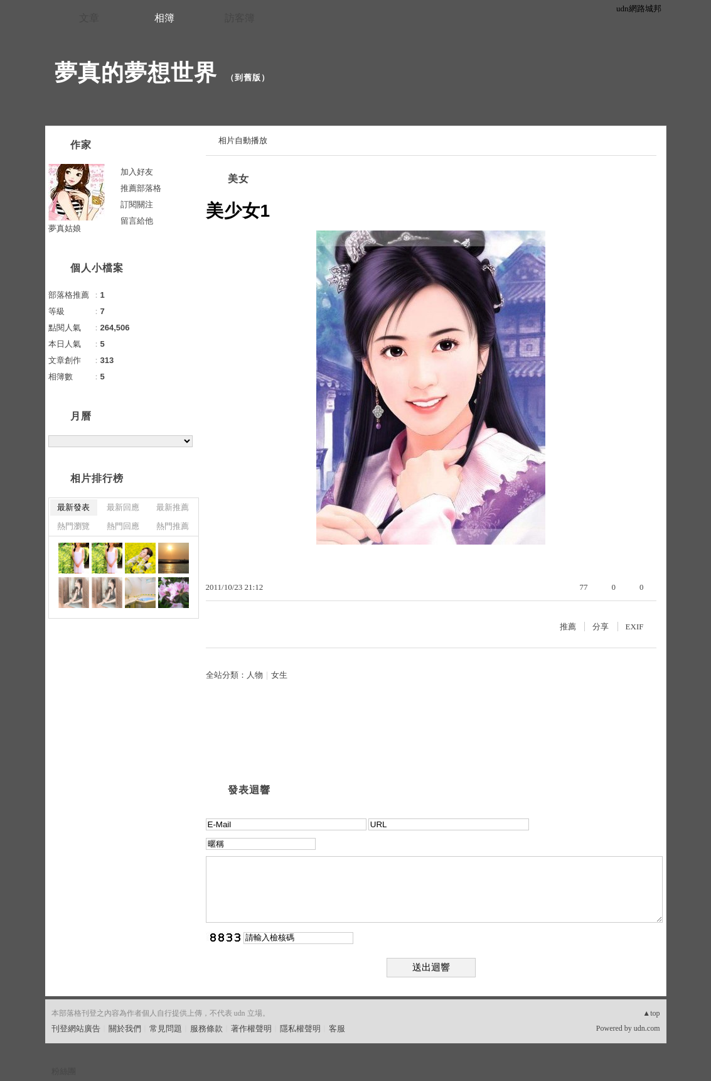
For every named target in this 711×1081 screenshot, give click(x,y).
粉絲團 (63, 1071)
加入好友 (136, 172)
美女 (238, 178)
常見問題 (165, 1028)
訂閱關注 (136, 204)
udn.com (647, 1028)
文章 (89, 18)
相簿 (164, 18)
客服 (337, 1028)
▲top (651, 1013)
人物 (255, 675)
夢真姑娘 (64, 228)
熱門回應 (123, 526)
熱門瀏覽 (73, 526)
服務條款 (206, 1028)
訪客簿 (240, 18)
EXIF (635, 626)
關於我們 (125, 1028)
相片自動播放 (242, 140)
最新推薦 (172, 507)
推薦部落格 (140, 188)
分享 (600, 626)
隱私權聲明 (300, 1028)
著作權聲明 (251, 1028)
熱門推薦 (172, 526)
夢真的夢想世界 (136, 72)
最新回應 (123, 507)
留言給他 (136, 220)
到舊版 (248, 77)
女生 (279, 675)
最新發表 (73, 507)
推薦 (568, 626)
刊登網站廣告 (75, 1028)
